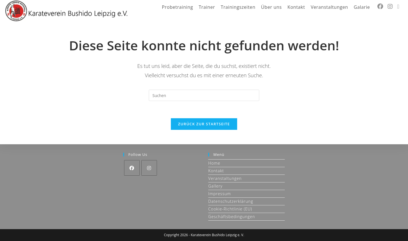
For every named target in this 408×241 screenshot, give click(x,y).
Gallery (215, 186)
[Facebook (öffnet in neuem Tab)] (380, 6)
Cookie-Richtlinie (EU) (230, 209)
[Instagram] (149, 168)
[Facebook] (132, 168)
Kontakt (216, 170)
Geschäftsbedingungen (231, 216)
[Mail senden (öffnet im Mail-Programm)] (398, 6)
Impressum (219, 193)
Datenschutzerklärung (230, 201)
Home (214, 163)
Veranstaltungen (225, 178)
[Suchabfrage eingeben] (204, 95)
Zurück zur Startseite (204, 123)
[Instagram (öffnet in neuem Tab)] (390, 6)
